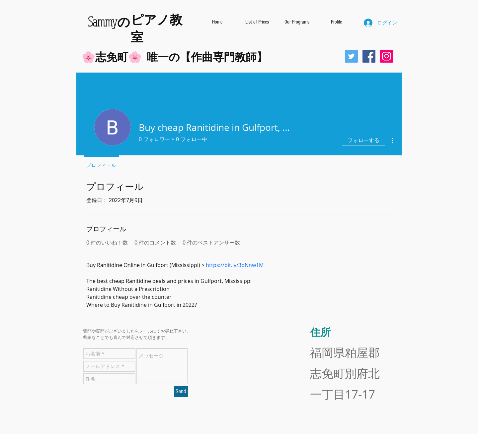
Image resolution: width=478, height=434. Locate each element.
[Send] (181, 391)
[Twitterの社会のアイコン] (351, 56)
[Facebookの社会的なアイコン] (368, 56)
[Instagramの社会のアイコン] (386, 56)
